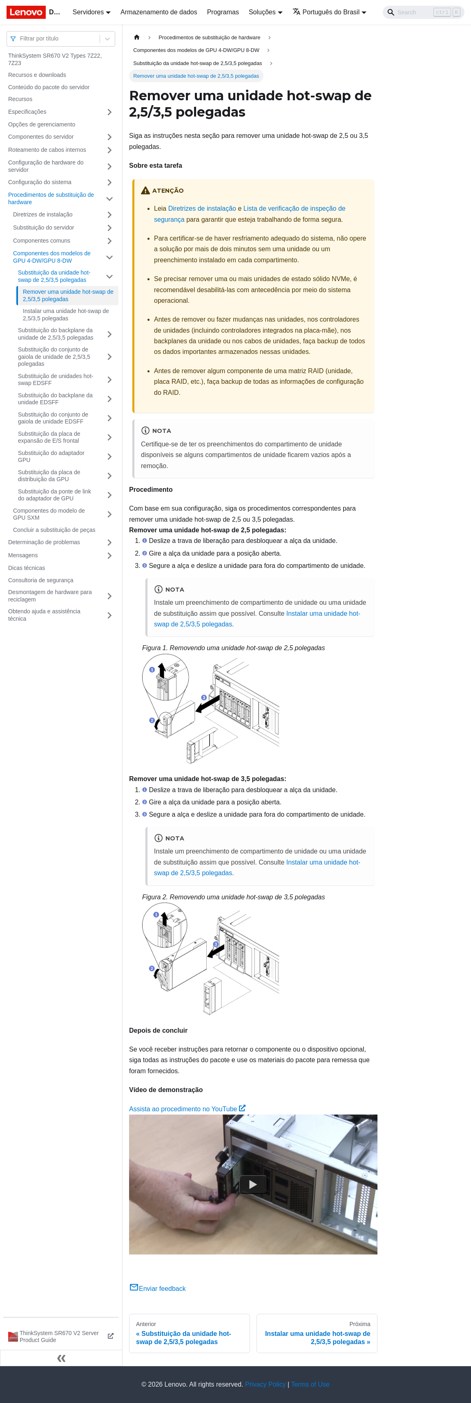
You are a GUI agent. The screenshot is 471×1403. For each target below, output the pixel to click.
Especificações (27, 111)
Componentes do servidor (41, 136)
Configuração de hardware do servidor (45, 166)
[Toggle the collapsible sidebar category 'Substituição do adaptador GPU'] (109, 456)
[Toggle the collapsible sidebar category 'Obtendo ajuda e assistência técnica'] (109, 615)
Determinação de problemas (44, 542)
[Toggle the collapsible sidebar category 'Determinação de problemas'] (109, 542)
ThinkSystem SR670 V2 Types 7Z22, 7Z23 (55, 59)
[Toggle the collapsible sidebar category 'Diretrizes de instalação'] (109, 214)
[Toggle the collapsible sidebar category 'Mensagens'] (109, 555)
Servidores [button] (88, 12)
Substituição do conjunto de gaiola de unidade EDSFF (53, 418)
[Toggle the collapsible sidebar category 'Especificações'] (109, 112)
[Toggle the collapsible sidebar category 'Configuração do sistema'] (109, 182)
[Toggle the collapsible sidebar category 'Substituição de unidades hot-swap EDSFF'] (109, 380)
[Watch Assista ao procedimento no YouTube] (253, 1184)
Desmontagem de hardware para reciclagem (50, 596)
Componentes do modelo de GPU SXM (49, 514)
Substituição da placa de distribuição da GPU (49, 476)
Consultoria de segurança (41, 580)
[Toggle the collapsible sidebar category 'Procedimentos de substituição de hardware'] (109, 198)
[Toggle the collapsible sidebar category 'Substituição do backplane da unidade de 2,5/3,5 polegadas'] (109, 334)
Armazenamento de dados (159, 12)
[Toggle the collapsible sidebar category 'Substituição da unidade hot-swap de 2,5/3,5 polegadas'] (109, 276)
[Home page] (137, 37)
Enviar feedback (157, 1288)
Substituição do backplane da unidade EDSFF (55, 399)
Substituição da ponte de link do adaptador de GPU (54, 495)
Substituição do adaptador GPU (51, 457)
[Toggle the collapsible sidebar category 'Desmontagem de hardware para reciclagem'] (109, 596)
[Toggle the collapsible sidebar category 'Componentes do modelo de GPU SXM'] (109, 514)
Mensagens (23, 555)
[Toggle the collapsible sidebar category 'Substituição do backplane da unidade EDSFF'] (109, 399)
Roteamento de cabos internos (47, 149)
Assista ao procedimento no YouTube (187, 1109)
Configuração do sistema (39, 182)
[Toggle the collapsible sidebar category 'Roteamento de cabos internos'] (109, 150)
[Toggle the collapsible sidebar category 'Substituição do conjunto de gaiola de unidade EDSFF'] (109, 418)
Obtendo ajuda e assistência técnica (44, 615)
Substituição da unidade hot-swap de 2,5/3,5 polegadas (54, 276)
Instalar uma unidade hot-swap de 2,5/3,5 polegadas (66, 315)
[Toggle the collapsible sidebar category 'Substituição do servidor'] (109, 227)
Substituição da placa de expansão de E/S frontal (49, 437)
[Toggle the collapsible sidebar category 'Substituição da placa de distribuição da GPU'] (109, 476)
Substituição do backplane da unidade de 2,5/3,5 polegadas (56, 334)
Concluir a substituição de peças (54, 530)
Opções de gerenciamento (41, 124)
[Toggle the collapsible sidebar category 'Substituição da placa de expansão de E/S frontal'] (109, 437)
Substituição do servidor (43, 227)
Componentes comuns (41, 240)
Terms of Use (310, 1384)
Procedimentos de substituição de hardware (51, 198)
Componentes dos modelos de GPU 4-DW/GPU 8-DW (52, 257)
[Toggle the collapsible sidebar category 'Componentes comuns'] (109, 241)
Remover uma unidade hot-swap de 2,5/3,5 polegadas (68, 295)
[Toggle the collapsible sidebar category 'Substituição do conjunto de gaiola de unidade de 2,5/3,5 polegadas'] (109, 357)
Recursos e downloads (37, 75)
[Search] (423, 12)
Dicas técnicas (26, 568)
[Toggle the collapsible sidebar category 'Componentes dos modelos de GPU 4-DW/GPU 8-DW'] (109, 257)
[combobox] (21, 38)
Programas (223, 12)
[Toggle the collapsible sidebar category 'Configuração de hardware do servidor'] (109, 166)
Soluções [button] (262, 12)
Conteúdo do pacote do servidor (48, 87)
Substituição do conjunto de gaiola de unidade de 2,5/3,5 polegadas (54, 356)
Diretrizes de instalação (43, 214)
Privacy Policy (265, 1384)
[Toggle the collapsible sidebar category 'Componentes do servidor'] (109, 137)
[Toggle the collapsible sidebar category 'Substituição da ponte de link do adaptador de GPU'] (109, 495)
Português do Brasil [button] (326, 12)
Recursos (20, 99)
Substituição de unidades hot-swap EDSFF (55, 380)
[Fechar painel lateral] (61, 1358)
